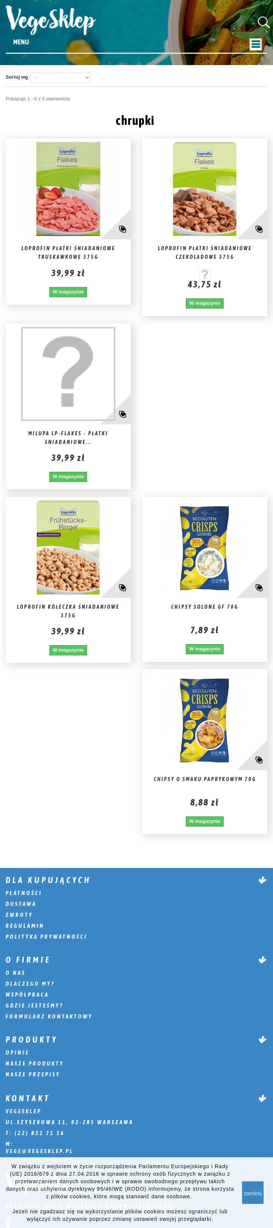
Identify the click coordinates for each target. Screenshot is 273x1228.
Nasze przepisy (33, 1074)
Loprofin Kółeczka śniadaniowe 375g (68, 611)
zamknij (253, 1193)
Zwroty (19, 915)
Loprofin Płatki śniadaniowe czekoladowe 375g (205, 252)
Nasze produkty (35, 1063)
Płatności (24, 893)
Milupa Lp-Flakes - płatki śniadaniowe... (68, 437)
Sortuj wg (17, 77)
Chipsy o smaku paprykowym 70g (205, 779)
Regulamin (25, 926)
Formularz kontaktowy (49, 1016)
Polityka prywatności (46, 936)
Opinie (17, 1052)
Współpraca (27, 994)
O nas (16, 973)
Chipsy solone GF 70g (204, 607)
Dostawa (21, 904)
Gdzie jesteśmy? (34, 1005)
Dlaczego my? (30, 983)
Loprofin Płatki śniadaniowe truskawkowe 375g (68, 252)
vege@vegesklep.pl (40, 1151)
